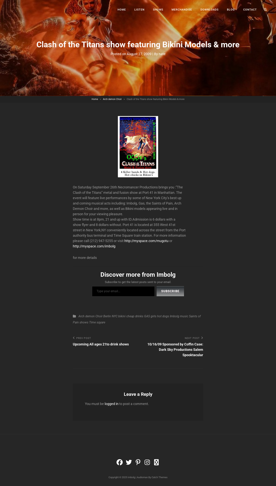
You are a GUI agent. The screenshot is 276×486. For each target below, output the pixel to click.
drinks (139, 316)
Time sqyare (97, 322)
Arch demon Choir (112, 99)
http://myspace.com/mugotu (146, 241)
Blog (231, 9)
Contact (250, 9)
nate (162, 54)
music (184, 316)
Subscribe (170, 291)
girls (153, 316)
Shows (158, 9)
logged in (111, 404)
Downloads (209, 9)
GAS (147, 316)
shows (84, 322)
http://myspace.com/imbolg (94, 246)
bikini (122, 316)
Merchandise (182, 9)
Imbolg (174, 316)
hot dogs (163, 316)
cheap (130, 316)
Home (121, 9)
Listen (139, 9)
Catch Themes (160, 477)
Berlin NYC (110, 316)
